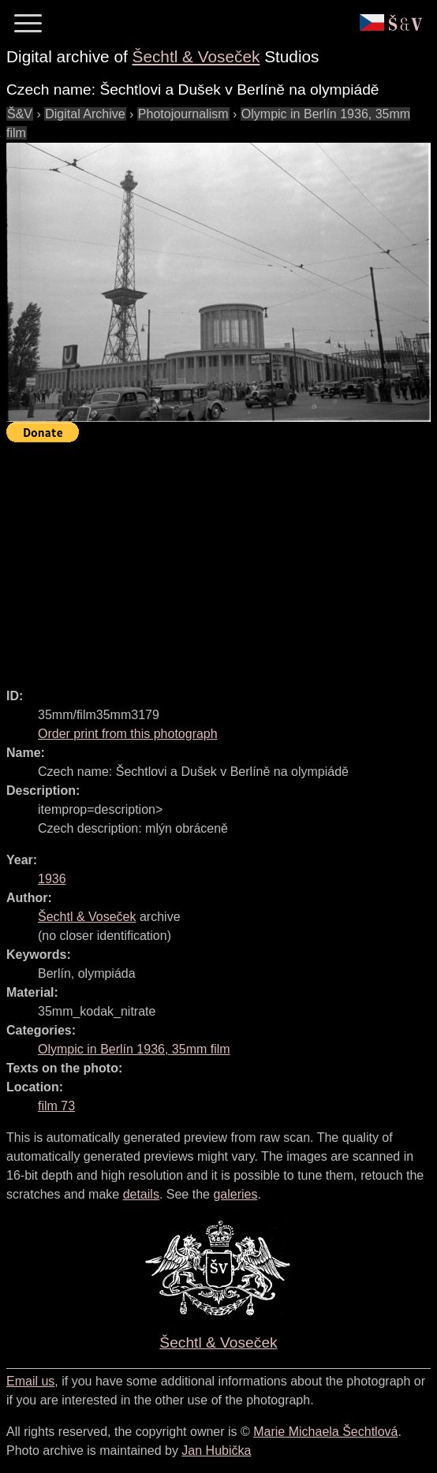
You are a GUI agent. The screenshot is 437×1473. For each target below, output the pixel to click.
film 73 (56, 1106)
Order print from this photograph (128, 733)
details (141, 1194)
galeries (235, 1194)
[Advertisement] (221, 558)
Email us (30, 1381)
